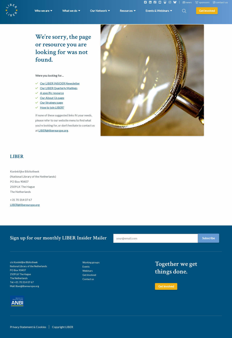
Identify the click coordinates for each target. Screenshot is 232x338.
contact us (220, 2)
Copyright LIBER (62, 327)
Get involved (89, 274)
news (187, 2)
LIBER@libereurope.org (53, 130)
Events (86, 266)
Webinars (87, 270)
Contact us (88, 279)
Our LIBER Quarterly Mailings (58, 88)
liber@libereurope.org (27, 286)
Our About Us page (52, 97)
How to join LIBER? (52, 107)
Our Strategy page (51, 102)
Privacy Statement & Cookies (28, 327)
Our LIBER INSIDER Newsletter (60, 83)
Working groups (91, 262)
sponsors (202, 2)
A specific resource (52, 93)
